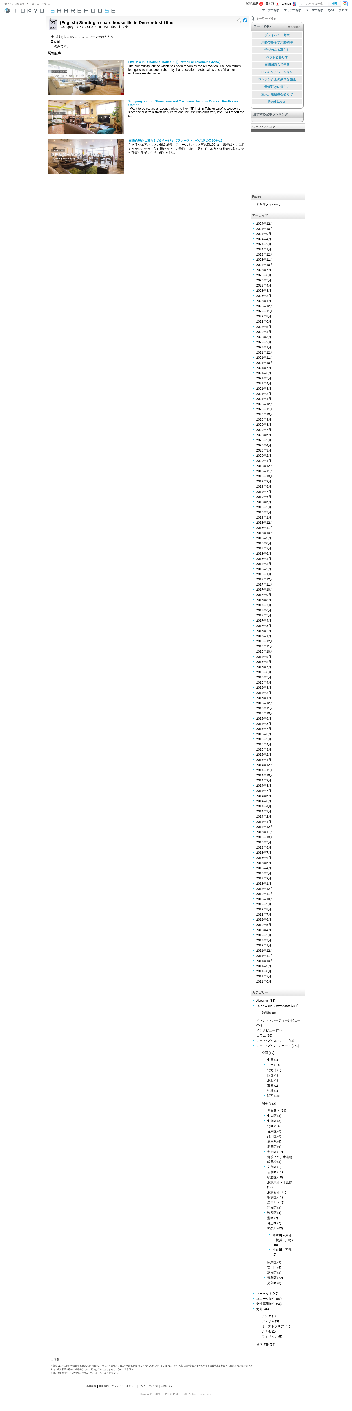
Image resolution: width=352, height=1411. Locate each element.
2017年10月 (264, 589)
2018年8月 (263, 543)
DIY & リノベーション (277, 72)
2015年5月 (263, 739)
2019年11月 (264, 471)
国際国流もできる (277, 64)
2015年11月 (264, 708)
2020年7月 (263, 430)
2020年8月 (263, 424)
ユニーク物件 (265, 1298)
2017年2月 (263, 631)
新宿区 (272, 1172)
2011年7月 (263, 976)
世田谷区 (273, 1110)
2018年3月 (263, 564)
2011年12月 (264, 950)
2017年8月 (263, 600)
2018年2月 (263, 569)
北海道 (272, 1070)
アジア (266, 1316)
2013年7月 (263, 852)
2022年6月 (263, 321)
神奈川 (115, 27)
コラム (261, 1035)
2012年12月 (264, 888)
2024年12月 (264, 223)
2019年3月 (263, 507)
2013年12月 (264, 827)
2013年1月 (263, 883)
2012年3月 (263, 935)
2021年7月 (263, 368)
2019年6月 (263, 497)
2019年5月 (263, 502)
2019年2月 (263, 512)
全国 (265, 1053)
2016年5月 (263, 677)
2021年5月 (263, 378)
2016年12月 (264, 641)
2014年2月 (263, 816)
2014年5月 (263, 801)
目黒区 (272, 1223)
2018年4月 (263, 558)
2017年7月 (263, 605)
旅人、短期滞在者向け (277, 94)
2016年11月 (264, 646)
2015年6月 (263, 734)
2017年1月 (263, 636)
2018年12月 (264, 522)
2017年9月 (263, 595)
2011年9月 (263, 966)
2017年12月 (264, 579)
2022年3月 (263, 337)
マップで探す (270, 10)
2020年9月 (263, 419)
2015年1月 (263, 760)
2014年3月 (263, 811)
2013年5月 (263, 863)
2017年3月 (263, 625)
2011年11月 (264, 955)
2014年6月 (263, 796)
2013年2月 (263, 878)
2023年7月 (263, 270)
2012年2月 (263, 940)
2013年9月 (263, 842)
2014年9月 (263, 780)
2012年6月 (263, 919)
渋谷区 (272, 1213)
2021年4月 (263, 383)
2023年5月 (263, 280)
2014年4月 (263, 806)
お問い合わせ (168, 1386)
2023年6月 (263, 275)
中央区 (272, 1116)
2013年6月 (263, 858)
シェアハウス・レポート (273, 1046)
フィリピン (269, 1336)
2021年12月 (264, 352)
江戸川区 (273, 1202)
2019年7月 (263, 491)
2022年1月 (263, 347)
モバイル (153, 1386)
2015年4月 (263, 744)
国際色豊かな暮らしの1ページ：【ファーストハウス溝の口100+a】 (176, 140)
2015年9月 (263, 718)
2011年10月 (264, 961)
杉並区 (272, 1177)
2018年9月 (263, 538)
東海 (270, 1085)
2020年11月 (264, 409)
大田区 (272, 1152)
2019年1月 (263, 517)
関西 (270, 1096)
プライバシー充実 (277, 35)
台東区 (272, 1131)
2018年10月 (264, 533)
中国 (270, 1060)
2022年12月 (264, 306)
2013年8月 (263, 847)
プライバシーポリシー (123, 1386)
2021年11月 (264, 357)
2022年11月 (264, 311)
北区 (270, 1126)
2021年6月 (263, 373)
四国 (270, 1075)
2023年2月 (263, 295)
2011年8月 (263, 971)
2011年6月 (263, 981)
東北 (270, 1080)
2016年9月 (263, 656)
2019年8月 (263, 486)
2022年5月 (263, 326)
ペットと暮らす (277, 57)
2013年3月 (263, 873)
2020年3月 (263, 450)
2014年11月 (264, 770)
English (286, 3)
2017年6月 (263, 610)
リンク (142, 1386)
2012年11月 (264, 894)
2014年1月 (263, 821)
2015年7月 (263, 729)
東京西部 (273, 1192)
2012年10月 (264, 899)
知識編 (266, 1012)
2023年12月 (264, 254)
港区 (270, 1218)
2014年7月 (263, 790)
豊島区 (272, 1278)
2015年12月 (264, 703)
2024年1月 (263, 249)
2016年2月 (263, 693)
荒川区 (272, 1267)
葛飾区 (272, 1272)
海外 (259, 1309)
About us (262, 1000)
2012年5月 (263, 925)
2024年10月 (264, 228)
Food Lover (276, 101)
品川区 (272, 1136)
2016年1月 (263, 698)
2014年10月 (264, 775)
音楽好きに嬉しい (277, 87)
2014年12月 (264, 765)
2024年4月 (263, 239)
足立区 (272, 1283)
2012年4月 (263, 930)
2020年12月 (264, 404)
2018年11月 (264, 528)
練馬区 (272, 1262)
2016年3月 (263, 687)
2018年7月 (263, 548)
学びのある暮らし (277, 50)
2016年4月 (263, 682)
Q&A (331, 10)
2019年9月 (263, 481)
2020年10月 (264, 414)
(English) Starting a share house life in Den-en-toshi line (117, 22)
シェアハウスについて (272, 1040)
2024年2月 (263, 244)
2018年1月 (263, 574)
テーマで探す (314, 10)
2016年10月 (264, 651)
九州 (270, 1065)
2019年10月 (264, 476)
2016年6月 (263, 672)
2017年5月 (263, 615)
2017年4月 (263, 620)
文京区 (272, 1167)
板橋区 (272, 1197)
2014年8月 (263, 785)
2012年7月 (263, 914)
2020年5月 (263, 440)
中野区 (272, 1121)
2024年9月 (263, 234)
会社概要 (91, 1386)
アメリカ (268, 1321)
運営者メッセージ (269, 204)
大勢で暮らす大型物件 (277, 42)
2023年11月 (264, 259)
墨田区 (272, 1146)
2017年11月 (264, 584)
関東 (125, 27)
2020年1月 (263, 460)
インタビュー (265, 1030)
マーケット (264, 1293)
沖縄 (270, 1090)
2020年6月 (263, 435)
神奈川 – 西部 (282, 1250)
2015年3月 (263, 749)
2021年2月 (263, 393)
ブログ (343, 10)
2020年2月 (263, 455)
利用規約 (104, 1386)
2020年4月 (263, 445)
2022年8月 (263, 316)
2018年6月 (263, 553)
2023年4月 (263, 285)
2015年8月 (263, 723)
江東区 (272, 1207)
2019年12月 (264, 466)
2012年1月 (263, 945)
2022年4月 (263, 332)
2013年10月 (264, 837)
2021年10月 (264, 363)
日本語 (269, 3)
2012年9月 (263, 904)
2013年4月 (263, 868)
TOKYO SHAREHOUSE (92, 27)
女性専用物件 (265, 1304)
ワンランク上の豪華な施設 (277, 79)
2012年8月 (263, 909)
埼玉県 (272, 1141)
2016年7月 (263, 667)
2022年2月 (263, 342)
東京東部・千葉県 (279, 1182)
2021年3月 (263, 388)
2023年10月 (264, 265)
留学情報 (262, 1344)
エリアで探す (292, 10)
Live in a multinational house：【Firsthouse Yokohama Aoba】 (175, 62)
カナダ (266, 1331)
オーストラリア (273, 1326)
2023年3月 (263, 290)
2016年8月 (263, 662)
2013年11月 (264, 832)
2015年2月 (263, 754)
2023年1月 (263, 301)
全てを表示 (294, 26)
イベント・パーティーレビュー (278, 1020)
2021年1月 (263, 399)
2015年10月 (264, 713)
